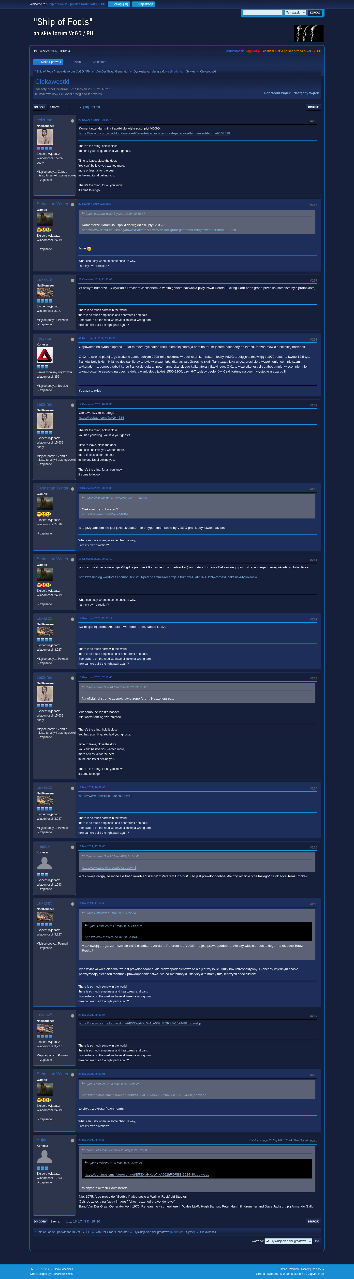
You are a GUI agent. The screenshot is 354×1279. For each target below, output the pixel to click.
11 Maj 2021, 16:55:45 (91, 787)
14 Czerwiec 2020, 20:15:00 (95, 488)
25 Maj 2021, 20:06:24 (91, 1014)
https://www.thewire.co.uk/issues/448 (106, 796)
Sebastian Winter (52, 203)
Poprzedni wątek (277, 93)
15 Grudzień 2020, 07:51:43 (95, 677)
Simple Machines (63, 1268)
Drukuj (313, 107)
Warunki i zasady (299, 1268)
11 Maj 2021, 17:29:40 (91, 846)
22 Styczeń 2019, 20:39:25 (94, 203)
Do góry (40, 1221)
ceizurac (44, 120)
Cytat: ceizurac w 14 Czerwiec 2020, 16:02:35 (116, 498)
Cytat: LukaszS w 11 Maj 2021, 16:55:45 (113, 856)
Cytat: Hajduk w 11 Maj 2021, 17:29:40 (111, 913)
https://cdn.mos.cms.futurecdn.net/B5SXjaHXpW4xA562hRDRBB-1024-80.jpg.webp (140, 1023)
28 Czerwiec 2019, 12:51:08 (95, 279)
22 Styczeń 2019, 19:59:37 (94, 119)
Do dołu (40, 107)
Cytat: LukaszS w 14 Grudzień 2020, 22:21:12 (116, 687)
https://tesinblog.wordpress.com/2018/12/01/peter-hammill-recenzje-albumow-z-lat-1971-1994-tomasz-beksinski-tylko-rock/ (168, 577)
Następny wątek (306, 93)
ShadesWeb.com (63, 1273)
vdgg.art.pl (253, 51)
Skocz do (257, 1241)
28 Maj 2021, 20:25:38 (91, 1139)
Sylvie (190, 71)
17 (80, 107)
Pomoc (283, 1268)
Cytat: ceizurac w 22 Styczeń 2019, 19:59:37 (115, 214)
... (71, 107)
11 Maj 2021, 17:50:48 (91, 903)
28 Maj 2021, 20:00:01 (91, 1073)
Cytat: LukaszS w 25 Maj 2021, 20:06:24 (113, 1084)
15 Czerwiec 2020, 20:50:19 (95, 558)
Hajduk (43, 846)
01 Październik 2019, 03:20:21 (96, 338)
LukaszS (45, 279)
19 (93, 107)
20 (98, 107)
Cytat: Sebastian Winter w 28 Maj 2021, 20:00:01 (118, 1150)
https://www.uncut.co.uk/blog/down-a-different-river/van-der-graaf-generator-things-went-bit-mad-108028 (154, 133)
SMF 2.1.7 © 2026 (40, 1268)
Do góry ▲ (318, 1268)
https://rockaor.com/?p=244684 (101, 417)
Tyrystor (44, 338)
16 (74, 107)
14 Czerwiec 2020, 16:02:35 (95, 404)
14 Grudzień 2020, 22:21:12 (95, 618)
